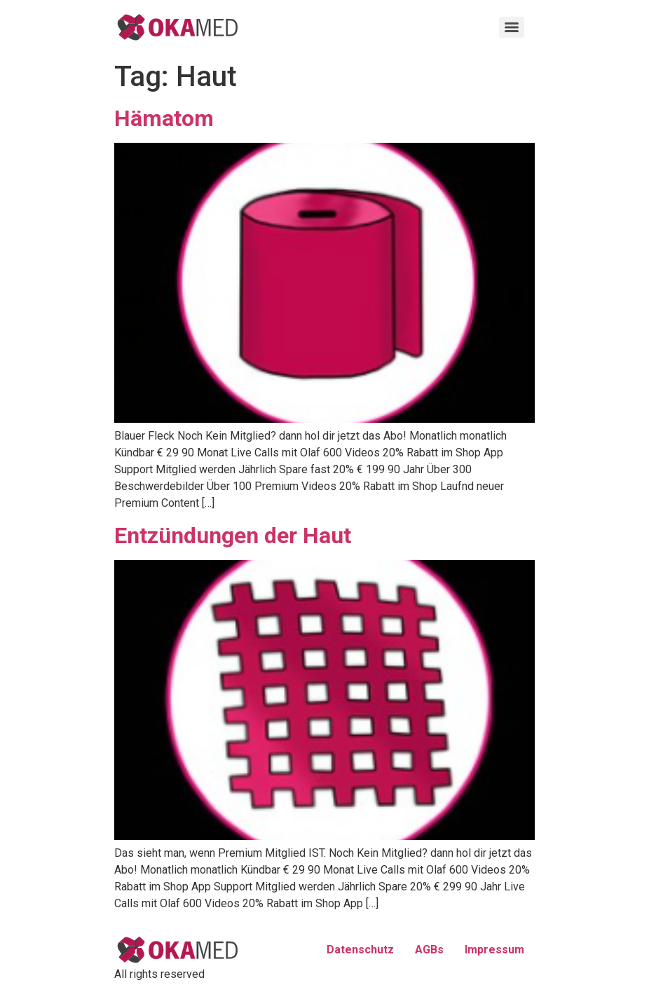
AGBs (429, 949)
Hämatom (164, 118)
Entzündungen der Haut (232, 535)
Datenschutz (360, 949)
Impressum (494, 949)
